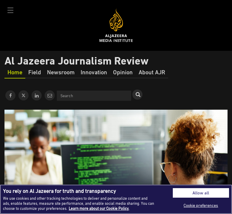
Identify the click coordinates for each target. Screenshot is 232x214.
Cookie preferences (201, 205)
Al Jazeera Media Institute (116, 25)
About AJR (152, 71)
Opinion (123, 71)
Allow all (200, 192)
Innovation (94, 71)
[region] (116, 199)
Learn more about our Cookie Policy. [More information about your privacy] (99, 208)
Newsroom (61, 71)
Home (14, 71)
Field (34, 71)
